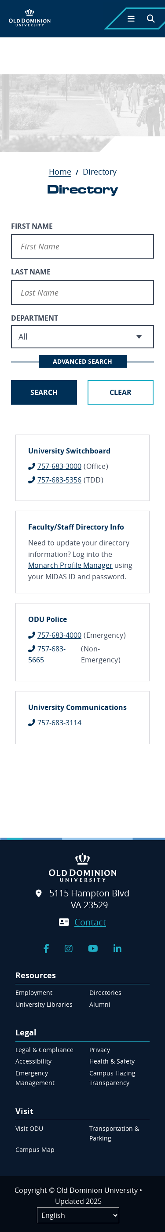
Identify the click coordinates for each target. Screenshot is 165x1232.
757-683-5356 (59, 480)
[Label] (78, 1215)
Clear (121, 392)
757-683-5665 (47, 654)
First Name (32, 226)
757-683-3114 (59, 723)
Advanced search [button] (82, 361)
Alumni (99, 1004)
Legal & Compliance (44, 1050)
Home (65, 171)
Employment (33, 992)
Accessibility (33, 1061)
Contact (90, 922)
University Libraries (44, 1004)
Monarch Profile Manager (70, 565)
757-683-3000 (59, 466)
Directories (105, 992)
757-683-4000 (59, 635)
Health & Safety (112, 1061)
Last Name (31, 272)
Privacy (99, 1050)
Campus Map (35, 1149)
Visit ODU (29, 1128)
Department (34, 318)
